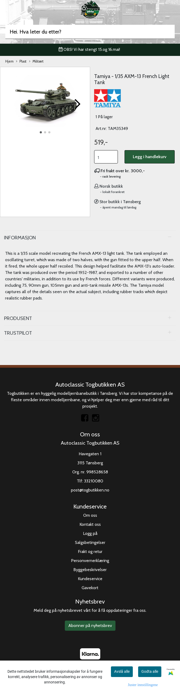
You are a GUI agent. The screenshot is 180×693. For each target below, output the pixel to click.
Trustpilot (18, 333)
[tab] (90, 238)
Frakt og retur (90, 551)
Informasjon (20, 238)
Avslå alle (122, 671)
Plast (21, 61)
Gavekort (90, 587)
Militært (36, 61)
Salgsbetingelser (90, 542)
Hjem (9, 61)
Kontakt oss (90, 524)
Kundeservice (90, 578)
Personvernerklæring (90, 560)
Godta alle (149, 671)
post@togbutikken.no (90, 490)
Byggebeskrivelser (90, 569)
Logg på (90, 533)
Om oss (90, 515)
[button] (41, 132)
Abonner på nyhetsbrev (90, 625)
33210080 (93, 480)
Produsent (18, 318)
